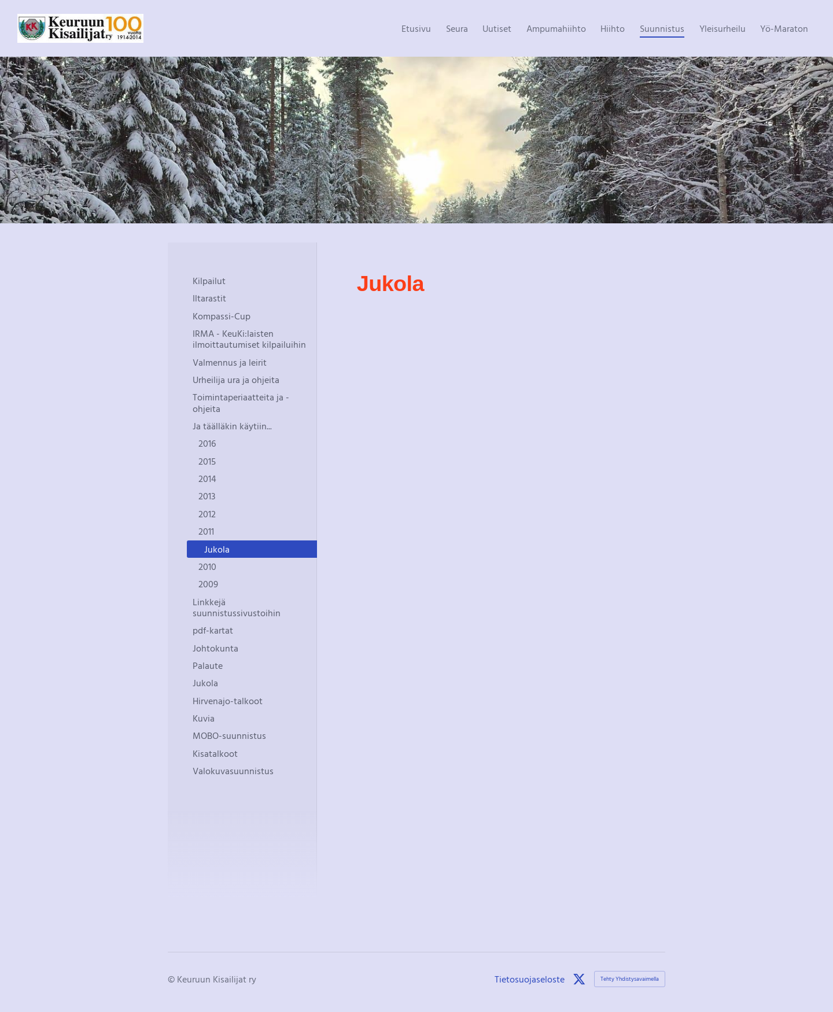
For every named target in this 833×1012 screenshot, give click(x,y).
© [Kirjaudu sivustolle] (172, 979)
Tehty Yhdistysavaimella (629, 978)
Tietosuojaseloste (530, 979)
